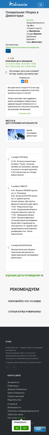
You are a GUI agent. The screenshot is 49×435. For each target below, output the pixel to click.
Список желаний (16, 396)
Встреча (30, 20)
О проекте (12, 404)
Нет (25, 428)
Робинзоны (13, 386)
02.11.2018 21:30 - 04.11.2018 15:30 (21, 66)
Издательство (14, 400)
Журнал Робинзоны (17, 389)
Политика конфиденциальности (23, 411)
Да (17, 428)
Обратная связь (15, 414)
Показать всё (24, 113)
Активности (13, 382)
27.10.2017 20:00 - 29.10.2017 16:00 (21, 64)
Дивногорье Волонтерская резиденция (22, 47)
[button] (21, 418)
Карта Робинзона (16, 393)
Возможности (14, 407)
